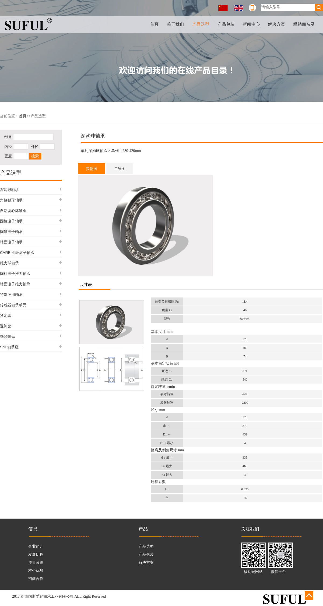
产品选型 (201, 24)
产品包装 (226, 24)
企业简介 (35, 546)
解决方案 (277, 24)
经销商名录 (304, 24)
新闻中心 (251, 24)
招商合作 (35, 579)
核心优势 (35, 571)
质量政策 (35, 563)
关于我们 (176, 24)
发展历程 (35, 554)
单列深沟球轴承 (94, 151)
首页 (155, 24)
